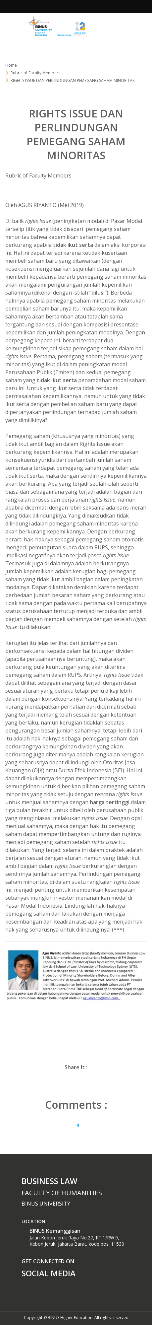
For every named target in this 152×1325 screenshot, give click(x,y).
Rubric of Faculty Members (35, 73)
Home (11, 65)
